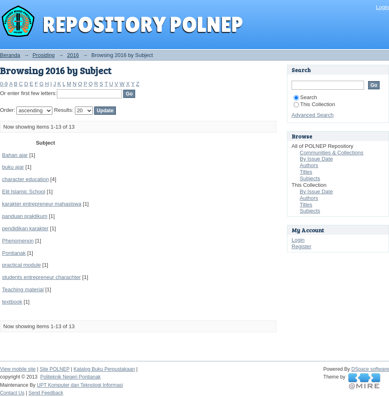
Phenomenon (18, 241)
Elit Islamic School (23, 191)
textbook (12, 302)
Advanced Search (313, 115)
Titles (306, 172)
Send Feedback (46, 393)
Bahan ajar (15, 155)
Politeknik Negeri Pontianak (70, 377)
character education (25, 179)
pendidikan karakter (25, 228)
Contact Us (12, 393)
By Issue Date (316, 159)
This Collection (314, 104)
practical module (21, 265)
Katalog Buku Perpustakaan (104, 369)
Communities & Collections (331, 153)
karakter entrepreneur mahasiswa (41, 204)
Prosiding (43, 55)
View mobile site (18, 369)
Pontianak (14, 253)
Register (301, 246)
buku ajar (13, 167)
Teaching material (23, 289)
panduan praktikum (24, 216)
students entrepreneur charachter (41, 277)
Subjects (310, 178)
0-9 (4, 84)
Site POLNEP (55, 369)
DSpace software (370, 369)
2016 (73, 55)
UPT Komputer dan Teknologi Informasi (80, 385)
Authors (309, 165)
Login (382, 7)
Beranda (10, 55)
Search (305, 97)
